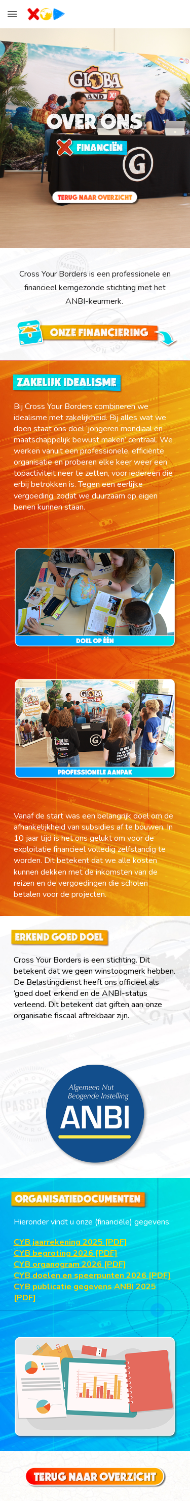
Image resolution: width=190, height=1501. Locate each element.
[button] (12, 14)
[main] (95, 287)
